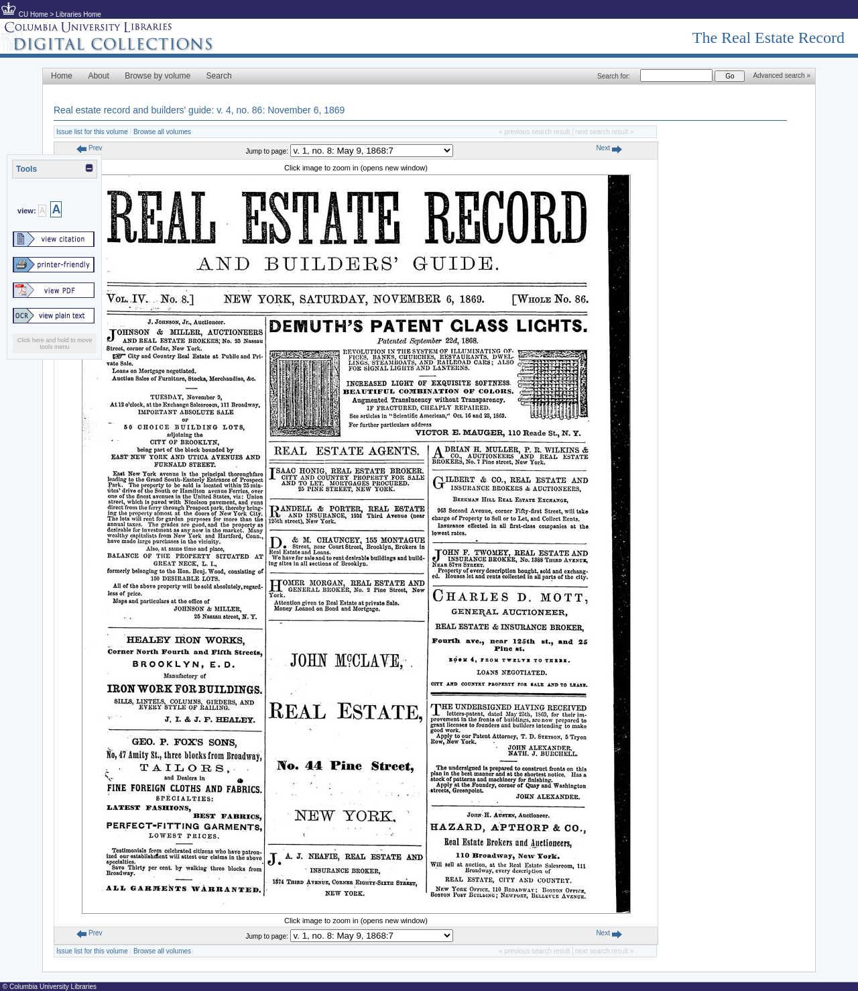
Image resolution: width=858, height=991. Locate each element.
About (98, 76)
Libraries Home (78, 14)
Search (219, 76)
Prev (89, 148)
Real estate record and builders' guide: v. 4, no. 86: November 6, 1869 (199, 110)
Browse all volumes (162, 132)
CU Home (33, 14)
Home (61, 76)
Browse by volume (157, 76)
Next (608, 148)
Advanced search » (781, 75)
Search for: (613, 76)
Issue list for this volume (92, 132)
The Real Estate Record (768, 37)
